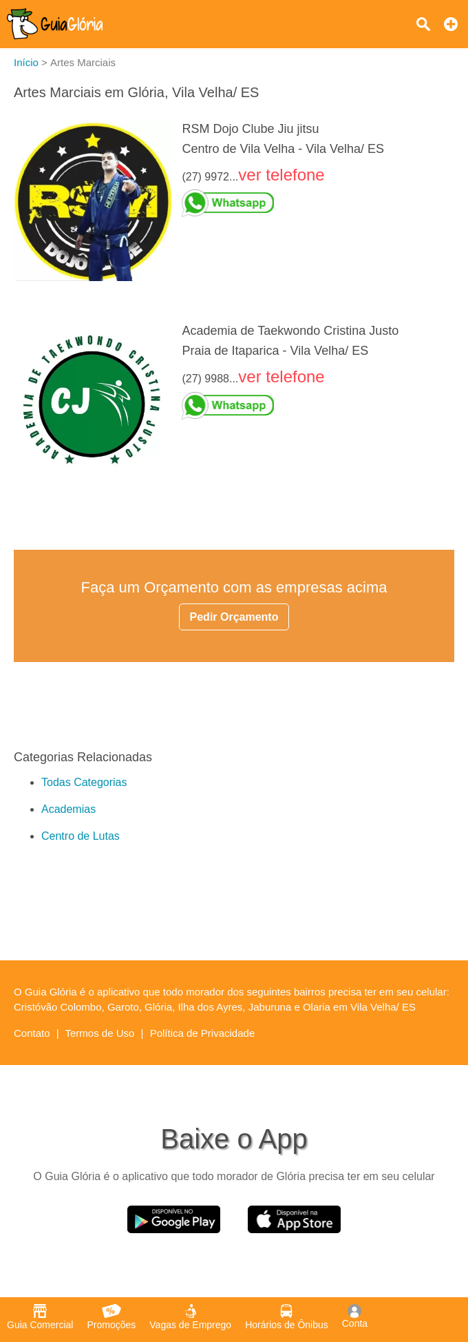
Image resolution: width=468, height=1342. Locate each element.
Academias (68, 809)
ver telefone (281, 174)
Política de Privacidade (202, 1033)
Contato (32, 1033)
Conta (355, 1316)
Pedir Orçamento (234, 617)
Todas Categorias (84, 782)
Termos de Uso (100, 1033)
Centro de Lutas (80, 836)
